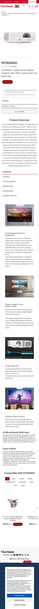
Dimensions (8, 191)
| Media (12, 106)
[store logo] (12, 6)
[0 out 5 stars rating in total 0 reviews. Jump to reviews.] (9, 66)
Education (17, 1)
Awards (6, 177)
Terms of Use (9, 577)
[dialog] (19, 586)
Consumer (32, 1)
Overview (7, 172)
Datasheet (5, 106)
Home (3, 11)
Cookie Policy (23, 576)
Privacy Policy (17, 576)
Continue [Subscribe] (27, 562)
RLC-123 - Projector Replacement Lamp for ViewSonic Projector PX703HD (13, 518)
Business (24, 1)
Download (8, 186)
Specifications (9, 181)
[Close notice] (31, 569)
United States (23, 559)
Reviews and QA (10, 196)
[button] (5, 37)
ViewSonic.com (8, 1)
